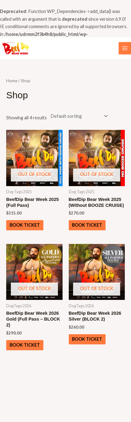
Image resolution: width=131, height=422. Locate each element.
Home (11, 80)
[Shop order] (78, 116)
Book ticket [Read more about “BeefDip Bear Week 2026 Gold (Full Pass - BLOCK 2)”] (25, 344)
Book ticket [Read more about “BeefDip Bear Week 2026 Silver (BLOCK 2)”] (87, 339)
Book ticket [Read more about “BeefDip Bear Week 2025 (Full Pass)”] (25, 225)
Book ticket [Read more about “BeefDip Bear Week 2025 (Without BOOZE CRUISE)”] (87, 225)
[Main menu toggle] (125, 48)
